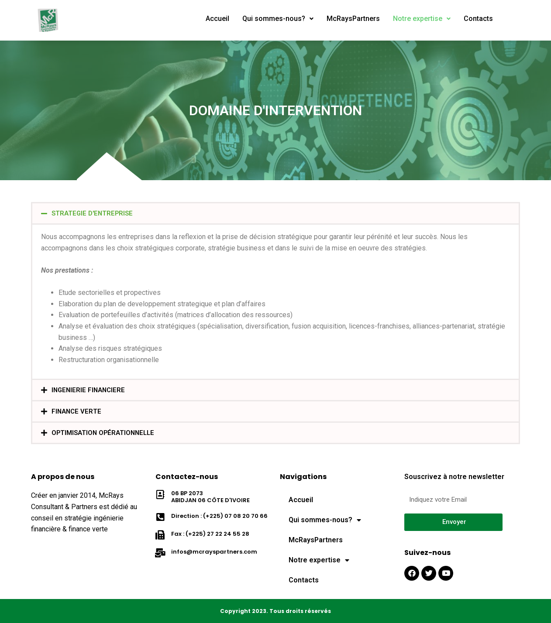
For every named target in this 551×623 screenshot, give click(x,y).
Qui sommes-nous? (279, 18)
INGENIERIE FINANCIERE (90, 390)
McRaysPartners (355, 18)
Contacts (484, 18)
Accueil (218, 18)
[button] (275, 213)
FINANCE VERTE (77, 411)
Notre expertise (426, 18)
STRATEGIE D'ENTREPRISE (94, 213)
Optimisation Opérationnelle (105, 432)
